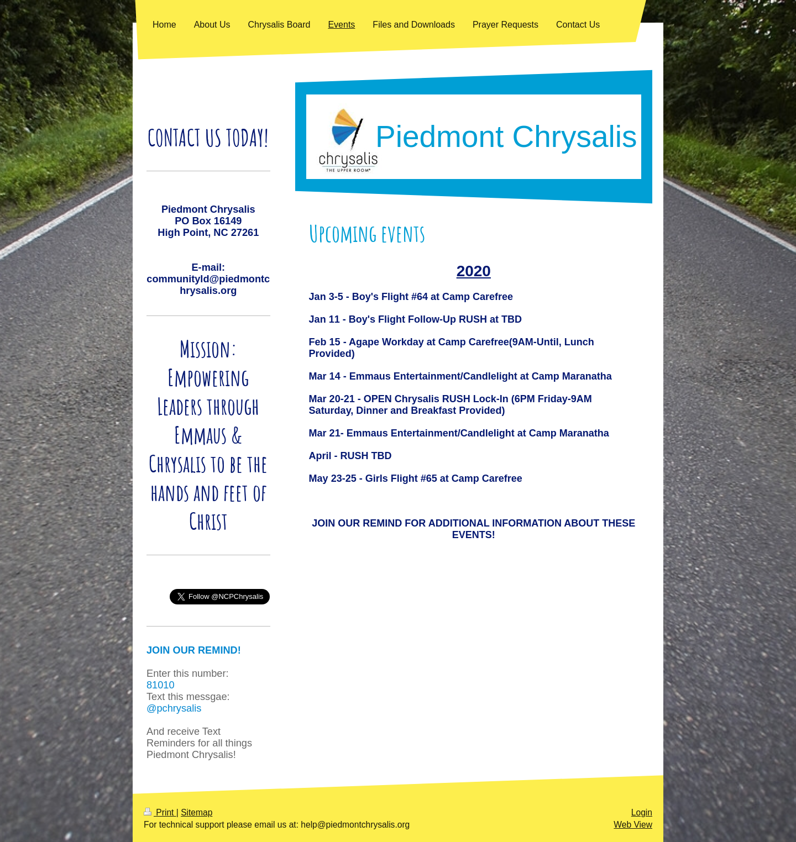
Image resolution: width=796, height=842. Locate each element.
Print (160, 812)
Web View (633, 824)
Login (641, 812)
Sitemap (196, 812)
